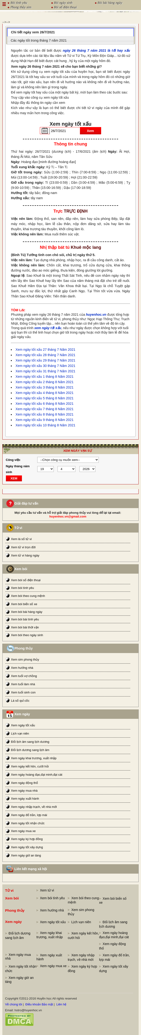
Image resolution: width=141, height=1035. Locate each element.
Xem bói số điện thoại (26, 580)
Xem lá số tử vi (21, 539)
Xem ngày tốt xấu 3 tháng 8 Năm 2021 (45, 387)
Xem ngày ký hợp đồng (27, 839)
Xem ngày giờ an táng (26, 855)
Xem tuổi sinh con (23, 692)
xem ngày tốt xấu (47, 328)
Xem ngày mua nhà (24, 790)
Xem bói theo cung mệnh (28, 596)
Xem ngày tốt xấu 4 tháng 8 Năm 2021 (45, 393)
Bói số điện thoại (65, 6)
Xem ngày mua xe (23, 831)
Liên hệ (61, 1004)
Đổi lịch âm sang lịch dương (30, 741)
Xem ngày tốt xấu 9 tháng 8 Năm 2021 (45, 420)
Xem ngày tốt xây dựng (27, 847)
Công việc (13, 460)
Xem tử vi (47, 890)
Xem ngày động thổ (24, 783)
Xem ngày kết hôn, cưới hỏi (30, 766)
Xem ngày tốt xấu (23, 725)
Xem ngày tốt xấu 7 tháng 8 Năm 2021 (45, 409)
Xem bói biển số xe (24, 604)
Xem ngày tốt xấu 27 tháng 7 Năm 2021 (45, 349)
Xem (90, 131)
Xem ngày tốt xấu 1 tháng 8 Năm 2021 (45, 376)
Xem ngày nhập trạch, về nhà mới (34, 807)
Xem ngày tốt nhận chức (28, 823)
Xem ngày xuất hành (25, 798)
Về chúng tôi (13, 1004)
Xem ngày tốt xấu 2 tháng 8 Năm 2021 (45, 382)
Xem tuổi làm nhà (23, 684)
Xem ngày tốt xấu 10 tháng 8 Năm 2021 (45, 425)
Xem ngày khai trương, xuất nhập (34, 758)
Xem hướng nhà (22, 667)
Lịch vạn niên (20, 733)
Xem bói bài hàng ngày (26, 612)
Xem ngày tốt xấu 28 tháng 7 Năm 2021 (45, 355)
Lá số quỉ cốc (20, 700)
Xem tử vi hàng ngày (25, 555)
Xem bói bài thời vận (25, 627)
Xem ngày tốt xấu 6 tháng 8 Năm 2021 (45, 403)
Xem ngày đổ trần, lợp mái (29, 815)
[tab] (70, 32)
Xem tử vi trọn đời (23, 547)
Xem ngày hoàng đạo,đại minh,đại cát (36, 774)
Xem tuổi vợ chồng (24, 676)
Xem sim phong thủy (25, 659)
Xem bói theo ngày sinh (27, 635)
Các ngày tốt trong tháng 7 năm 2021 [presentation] (39, 40)
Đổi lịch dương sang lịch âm (30, 750)
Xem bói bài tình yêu (25, 619)
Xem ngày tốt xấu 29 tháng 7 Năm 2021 (45, 360)
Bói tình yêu (18, 2)
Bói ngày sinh (63, 2)
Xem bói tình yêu (22, 588)
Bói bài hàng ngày (109, 2)
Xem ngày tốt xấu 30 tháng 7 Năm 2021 (45, 366)
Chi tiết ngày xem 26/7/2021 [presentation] (33, 32)
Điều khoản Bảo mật (39, 1004)
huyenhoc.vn (96, 314)
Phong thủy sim (20, 6)
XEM (14, 478)
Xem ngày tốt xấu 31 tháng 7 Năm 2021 (45, 371)
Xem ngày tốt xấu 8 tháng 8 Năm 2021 (45, 414)
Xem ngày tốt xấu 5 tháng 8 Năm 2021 (45, 398)
